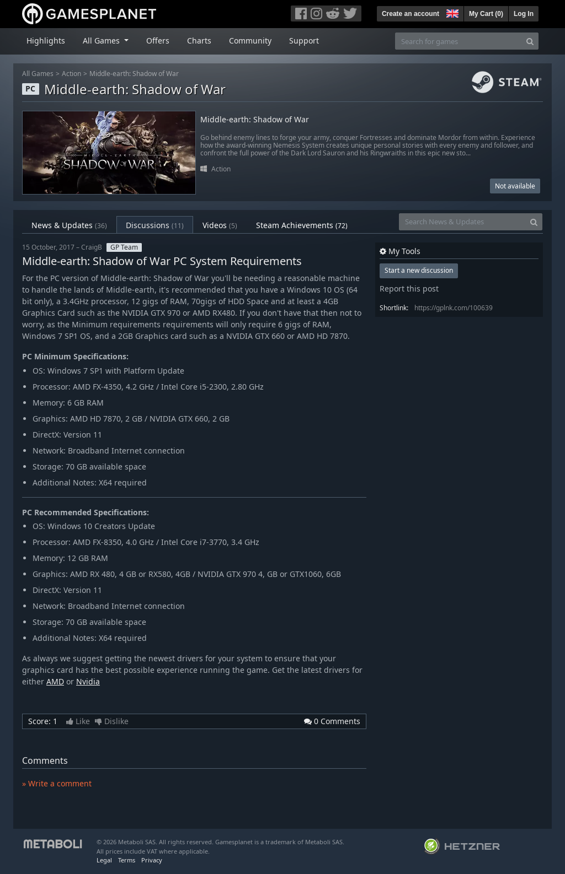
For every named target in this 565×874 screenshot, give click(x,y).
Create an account (410, 14)
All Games (38, 73)
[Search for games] (458, 41)
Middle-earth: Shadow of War (134, 73)
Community (250, 40)
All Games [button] (102, 40)
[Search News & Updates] (462, 221)
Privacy (151, 860)
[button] (451, 12)
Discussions (155, 225)
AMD (55, 681)
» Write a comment (57, 783)
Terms (126, 860)
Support (304, 40)
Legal (104, 860)
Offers (157, 40)
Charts (199, 40)
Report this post (409, 288)
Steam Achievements (302, 225)
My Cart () (486, 14)
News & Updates (69, 225)
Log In (524, 14)
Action (71, 73)
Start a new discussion (419, 270)
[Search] (530, 41)
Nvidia (88, 681)
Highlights (45, 40)
